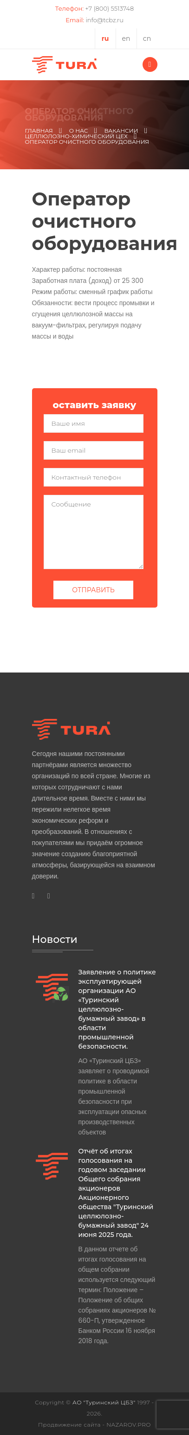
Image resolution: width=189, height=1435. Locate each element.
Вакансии (121, 131)
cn (147, 38)
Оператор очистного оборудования (87, 142)
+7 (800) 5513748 (109, 8)
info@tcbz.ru (104, 20)
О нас (78, 131)
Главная (39, 131)
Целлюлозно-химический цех (76, 136)
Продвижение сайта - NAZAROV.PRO (94, 1424)
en (126, 38)
